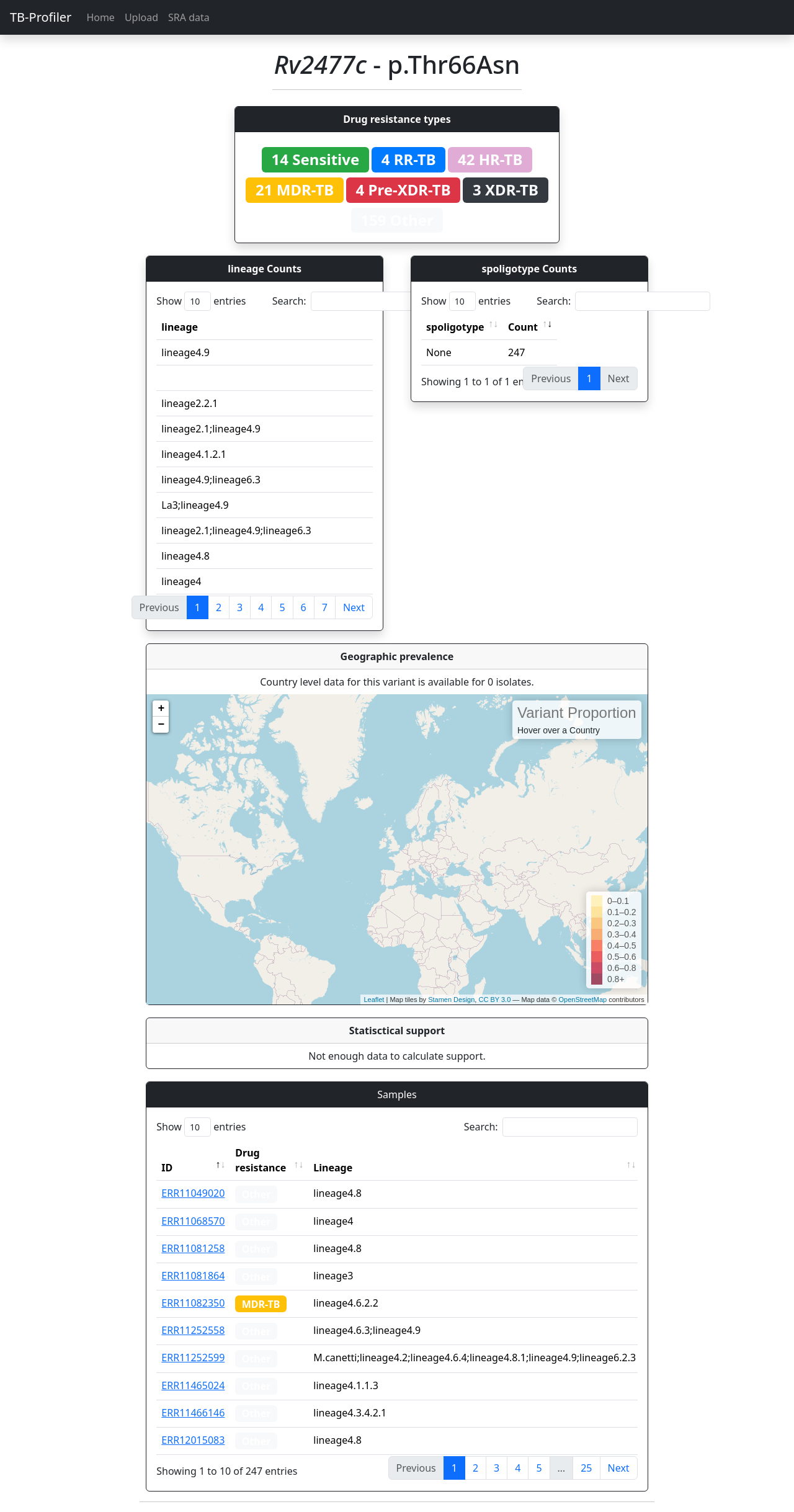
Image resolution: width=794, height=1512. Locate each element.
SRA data (189, 17)
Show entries (201, 301)
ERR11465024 (193, 1385)
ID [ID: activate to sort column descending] (166, 1167)
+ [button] (161, 708)
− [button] (161, 724)
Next (354, 607)
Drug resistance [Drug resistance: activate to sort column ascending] (260, 1160)
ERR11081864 (193, 1275)
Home (100, 17)
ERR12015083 (193, 1440)
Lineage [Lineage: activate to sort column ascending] (332, 1167)
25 (586, 1468)
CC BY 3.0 (494, 999)
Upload (141, 17)
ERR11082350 (193, 1303)
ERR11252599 (193, 1357)
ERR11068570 (193, 1221)
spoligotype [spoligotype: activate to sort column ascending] (455, 327)
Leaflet (374, 999)
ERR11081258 (193, 1248)
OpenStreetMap (582, 999)
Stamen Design (451, 999)
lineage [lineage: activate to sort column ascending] (179, 327)
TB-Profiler (40, 17)
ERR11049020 (193, 1193)
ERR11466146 (193, 1413)
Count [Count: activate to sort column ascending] (523, 327)
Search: (359, 301)
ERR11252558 (193, 1330)
